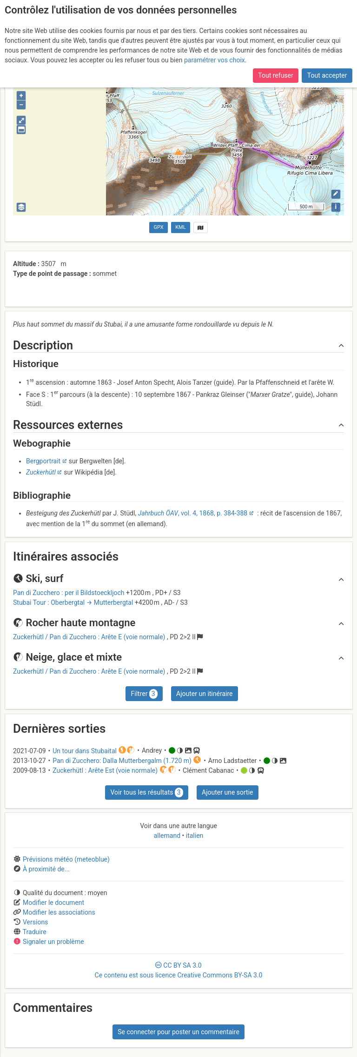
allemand (168, 835)
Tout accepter (327, 75)
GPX (159, 227)
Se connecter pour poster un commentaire (178, 1032)
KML (180, 227)
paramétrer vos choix (214, 60)
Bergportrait (43, 461)
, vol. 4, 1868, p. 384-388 (193, 513)
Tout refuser (275, 75)
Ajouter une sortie (227, 792)
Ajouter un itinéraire (204, 693)
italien (193, 835)
